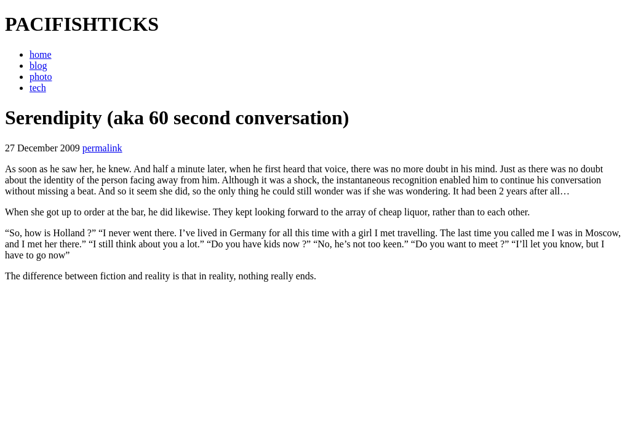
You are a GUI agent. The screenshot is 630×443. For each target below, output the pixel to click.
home (41, 54)
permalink (102, 148)
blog (38, 65)
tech (38, 87)
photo (41, 76)
